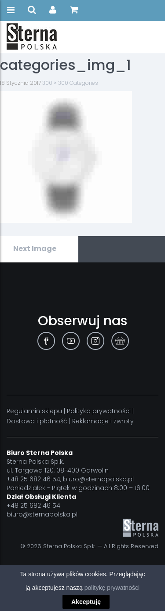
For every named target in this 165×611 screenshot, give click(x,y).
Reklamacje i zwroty (103, 421)
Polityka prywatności (99, 411)
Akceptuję (86, 601)
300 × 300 (55, 83)
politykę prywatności (111, 587)
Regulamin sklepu (34, 411)
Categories (84, 83)
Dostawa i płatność (37, 421)
